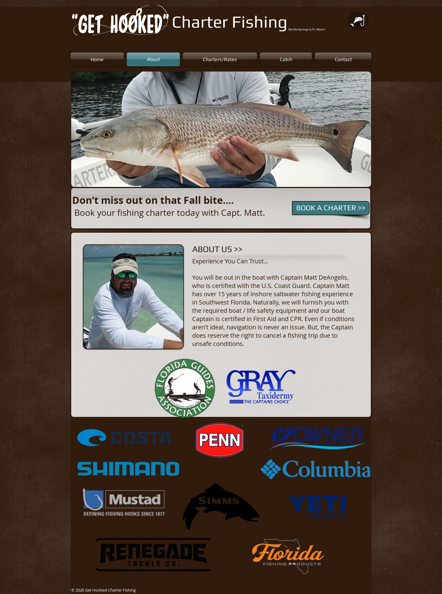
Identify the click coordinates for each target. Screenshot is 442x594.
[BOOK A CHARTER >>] (331, 208)
